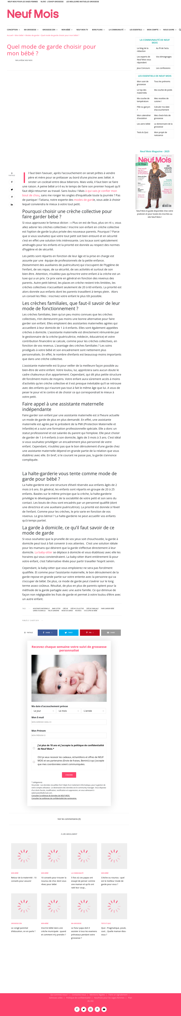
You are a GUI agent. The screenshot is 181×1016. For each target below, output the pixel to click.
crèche (65, 608)
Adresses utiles (56, 997)
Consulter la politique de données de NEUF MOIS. (50, 795)
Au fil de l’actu (162, 48)
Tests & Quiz (142, 132)
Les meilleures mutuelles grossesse (82, 1)
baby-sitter (56, 608)
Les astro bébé (143, 123)
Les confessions (163, 68)
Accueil (10, 35)
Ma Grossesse (76, 923)
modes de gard (83, 200)
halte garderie (53, 610)
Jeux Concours (143, 68)
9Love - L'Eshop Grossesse (52, 1)
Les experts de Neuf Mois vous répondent (144, 59)
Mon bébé (19, 35)
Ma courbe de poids (163, 90)
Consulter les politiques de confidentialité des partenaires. (54, 798)
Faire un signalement (118, 994)
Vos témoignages (164, 56)
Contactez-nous (79, 994)
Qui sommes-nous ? (59, 994)
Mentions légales (97, 994)
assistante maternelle (41, 608)
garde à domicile (39, 610)
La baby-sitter (43, 552)
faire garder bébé (107, 608)
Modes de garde (32, 35)
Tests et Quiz (106, 923)
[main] (90, 513)
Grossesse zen (16, 923)
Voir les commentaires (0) (69, 819)
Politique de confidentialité (78, 997)
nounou (78, 610)
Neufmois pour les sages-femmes (109, 997)
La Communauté (77, 873)
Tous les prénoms (162, 81)
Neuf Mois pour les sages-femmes (23, 1)
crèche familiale (92, 608)
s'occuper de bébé (90, 610)
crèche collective (77, 608)
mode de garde (67, 610)
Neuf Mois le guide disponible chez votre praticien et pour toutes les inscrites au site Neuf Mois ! (154, 214)
